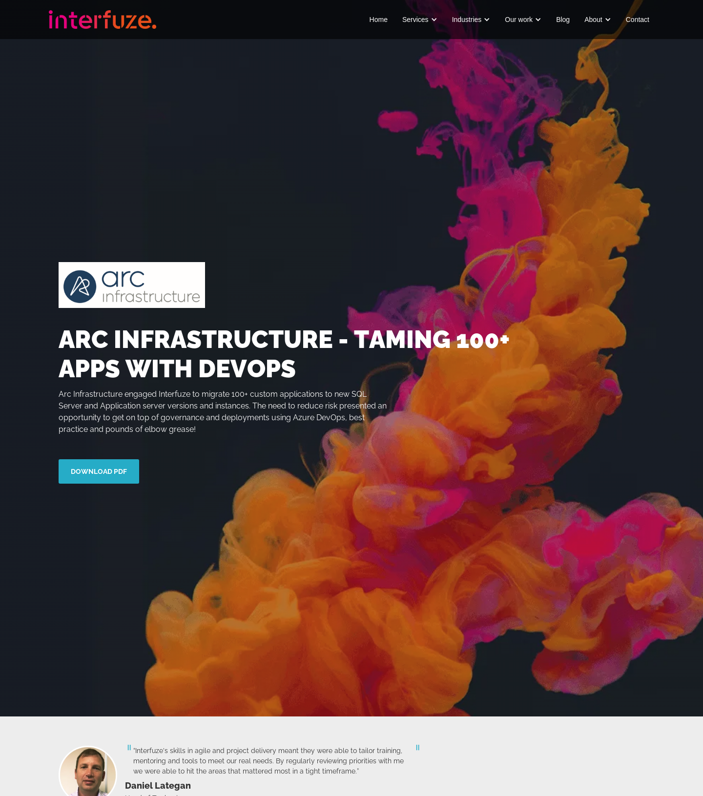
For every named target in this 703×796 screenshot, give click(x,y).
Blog (563, 19)
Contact (637, 19)
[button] (419, 19)
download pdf (99, 471)
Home (379, 19)
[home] (102, 19)
